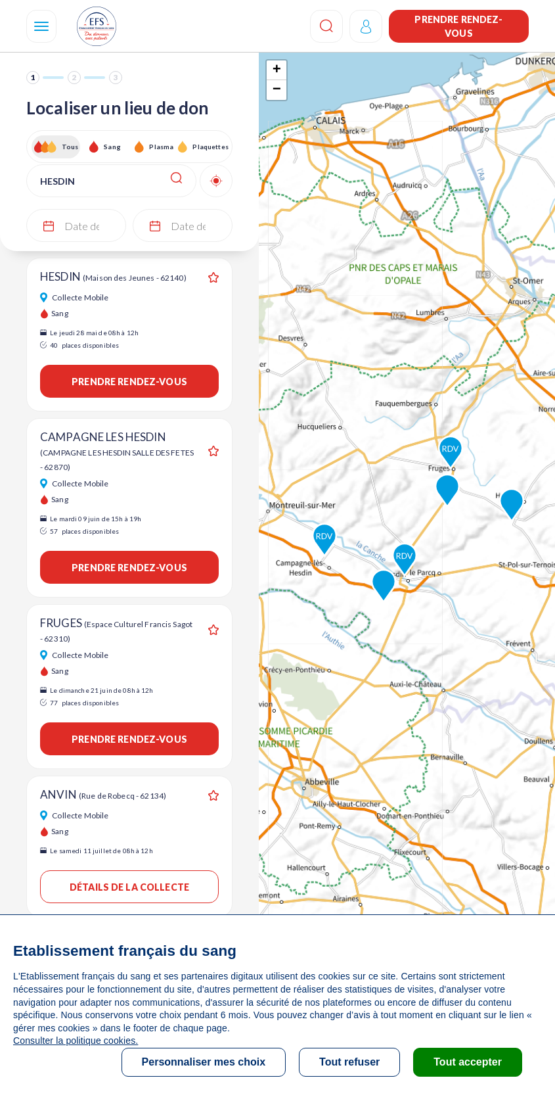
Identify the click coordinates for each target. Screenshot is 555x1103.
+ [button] (277, 70)
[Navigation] (41, 26)
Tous (70, 147)
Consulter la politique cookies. (75, 1040)
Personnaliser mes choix (204, 1062)
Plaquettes (209, 147)
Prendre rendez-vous (458, 26)
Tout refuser (349, 1062)
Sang (112, 147)
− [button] (277, 90)
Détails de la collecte (129, 887)
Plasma (161, 147)
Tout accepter (467, 1062)
